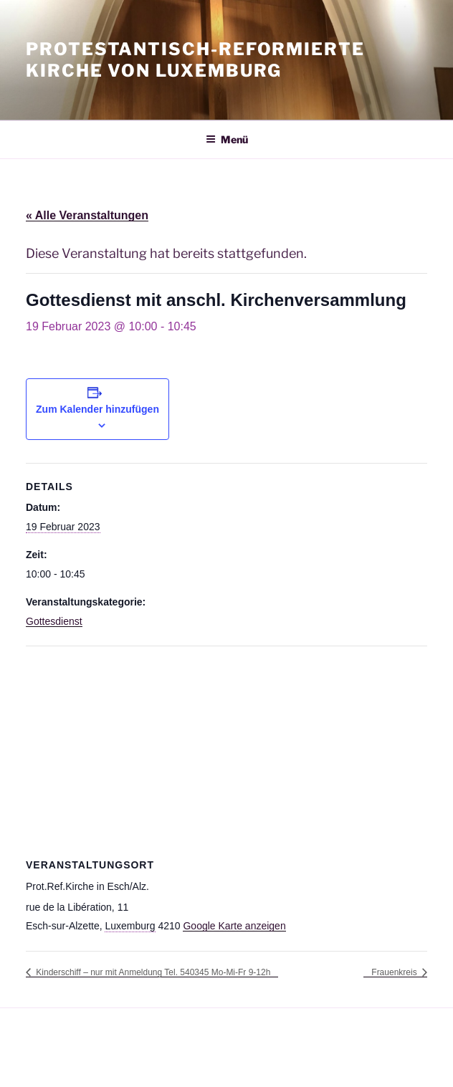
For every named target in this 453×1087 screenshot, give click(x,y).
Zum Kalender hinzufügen (97, 409)
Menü (227, 139)
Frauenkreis (395, 972)
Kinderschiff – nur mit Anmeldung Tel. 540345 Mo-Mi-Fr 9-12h (152, 972)
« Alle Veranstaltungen (87, 215)
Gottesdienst (54, 621)
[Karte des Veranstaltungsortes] (226, 750)
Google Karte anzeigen (234, 926)
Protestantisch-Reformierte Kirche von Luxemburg (195, 60)
